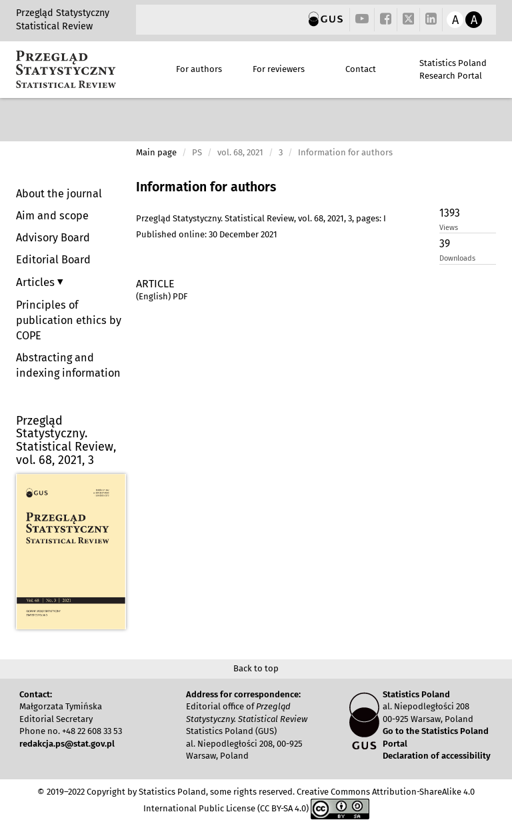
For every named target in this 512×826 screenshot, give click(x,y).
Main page (156, 152)
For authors (199, 69)
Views (448, 227)
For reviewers (279, 69)
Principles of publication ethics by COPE (68, 320)
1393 (449, 213)
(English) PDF (161, 296)
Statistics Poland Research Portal (453, 69)
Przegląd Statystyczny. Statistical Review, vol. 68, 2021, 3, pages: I (261, 218)
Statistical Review (54, 26)
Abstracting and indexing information (68, 365)
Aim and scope (52, 215)
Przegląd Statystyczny (62, 13)
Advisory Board (53, 237)
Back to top (256, 668)
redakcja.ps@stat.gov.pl (67, 744)
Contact (360, 69)
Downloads (457, 258)
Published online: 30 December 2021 (206, 234)
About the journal (59, 193)
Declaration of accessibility (437, 756)
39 (444, 243)
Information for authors (206, 187)
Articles (36, 282)
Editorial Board (53, 259)
